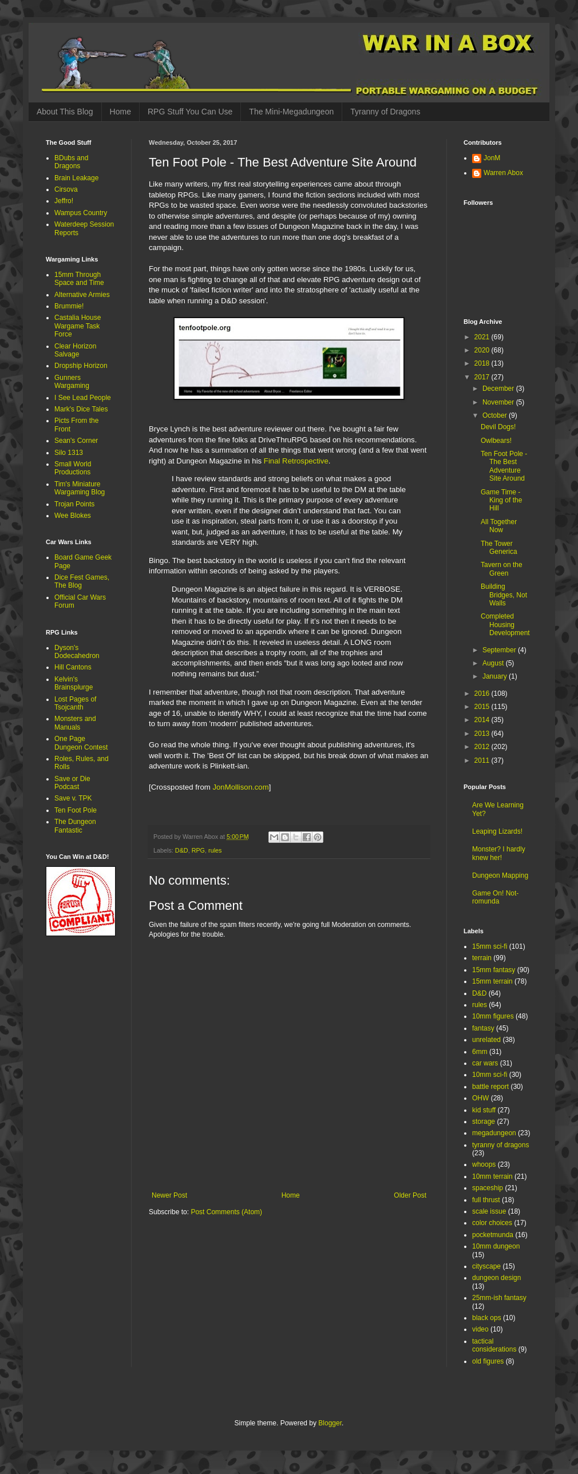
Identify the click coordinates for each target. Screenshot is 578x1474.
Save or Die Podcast (72, 783)
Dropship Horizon (81, 366)
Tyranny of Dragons (385, 111)
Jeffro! (63, 201)
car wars (485, 1063)
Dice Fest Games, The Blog (81, 581)
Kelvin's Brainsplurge (73, 683)
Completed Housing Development (505, 624)
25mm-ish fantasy (499, 1298)
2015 (483, 707)
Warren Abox (503, 173)
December (499, 389)
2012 (483, 747)
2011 (483, 760)
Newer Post (169, 1195)
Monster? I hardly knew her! (498, 853)
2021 (483, 337)
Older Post (410, 1195)
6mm (480, 1052)
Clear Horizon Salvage (75, 350)
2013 (483, 734)
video (480, 1329)
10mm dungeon (496, 1246)
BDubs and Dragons (71, 162)
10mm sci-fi (489, 1075)
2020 (483, 350)
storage (483, 1122)
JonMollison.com (240, 787)
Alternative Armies (82, 295)
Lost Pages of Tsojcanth (75, 703)
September (500, 650)
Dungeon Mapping (500, 875)
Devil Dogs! (498, 427)
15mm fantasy (493, 970)
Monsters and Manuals (75, 723)
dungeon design (496, 1278)
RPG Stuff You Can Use (190, 111)
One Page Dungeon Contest (81, 743)
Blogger (330, 1423)
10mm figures (493, 1016)
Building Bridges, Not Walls (504, 595)
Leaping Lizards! (497, 831)
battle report (490, 1087)
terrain (482, 958)
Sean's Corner (76, 441)
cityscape (486, 1266)
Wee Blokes (72, 516)
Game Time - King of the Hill (501, 500)
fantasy (483, 1028)
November (499, 402)
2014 (483, 720)
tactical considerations (494, 1345)
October (495, 415)
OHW (480, 1098)
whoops (484, 1164)
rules (214, 850)
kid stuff (484, 1110)
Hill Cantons (73, 667)
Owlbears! (496, 441)
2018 (483, 363)
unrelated (486, 1040)
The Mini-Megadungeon (291, 111)
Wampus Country (80, 213)
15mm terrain (492, 981)
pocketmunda (492, 1235)
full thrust (486, 1200)
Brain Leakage (76, 178)
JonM (492, 158)
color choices (492, 1223)
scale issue (489, 1211)
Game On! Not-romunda (495, 897)
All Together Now (499, 526)
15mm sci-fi (489, 946)
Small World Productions (72, 468)
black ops (486, 1318)
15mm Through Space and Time (79, 279)
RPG (198, 850)
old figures (488, 1361)
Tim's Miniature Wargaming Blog (79, 488)
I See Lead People (82, 398)
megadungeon (494, 1133)
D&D (181, 850)
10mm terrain (492, 1176)
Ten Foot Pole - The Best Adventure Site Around (504, 466)
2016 (483, 694)
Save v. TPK (73, 798)
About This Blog (65, 111)
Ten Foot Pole (75, 810)
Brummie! (69, 306)
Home (120, 111)
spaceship (487, 1188)
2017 (483, 377)
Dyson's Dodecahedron (77, 652)
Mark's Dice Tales (81, 409)
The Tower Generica (499, 548)
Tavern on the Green (501, 569)
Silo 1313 (68, 453)
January (495, 676)
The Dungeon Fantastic (75, 826)
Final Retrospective (296, 461)
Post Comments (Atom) (226, 1212)
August (494, 663)
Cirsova (66, 189)
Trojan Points (74, 504)
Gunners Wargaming (71, 382)
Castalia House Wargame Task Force (77, 326)
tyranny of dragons (500, 1145)
